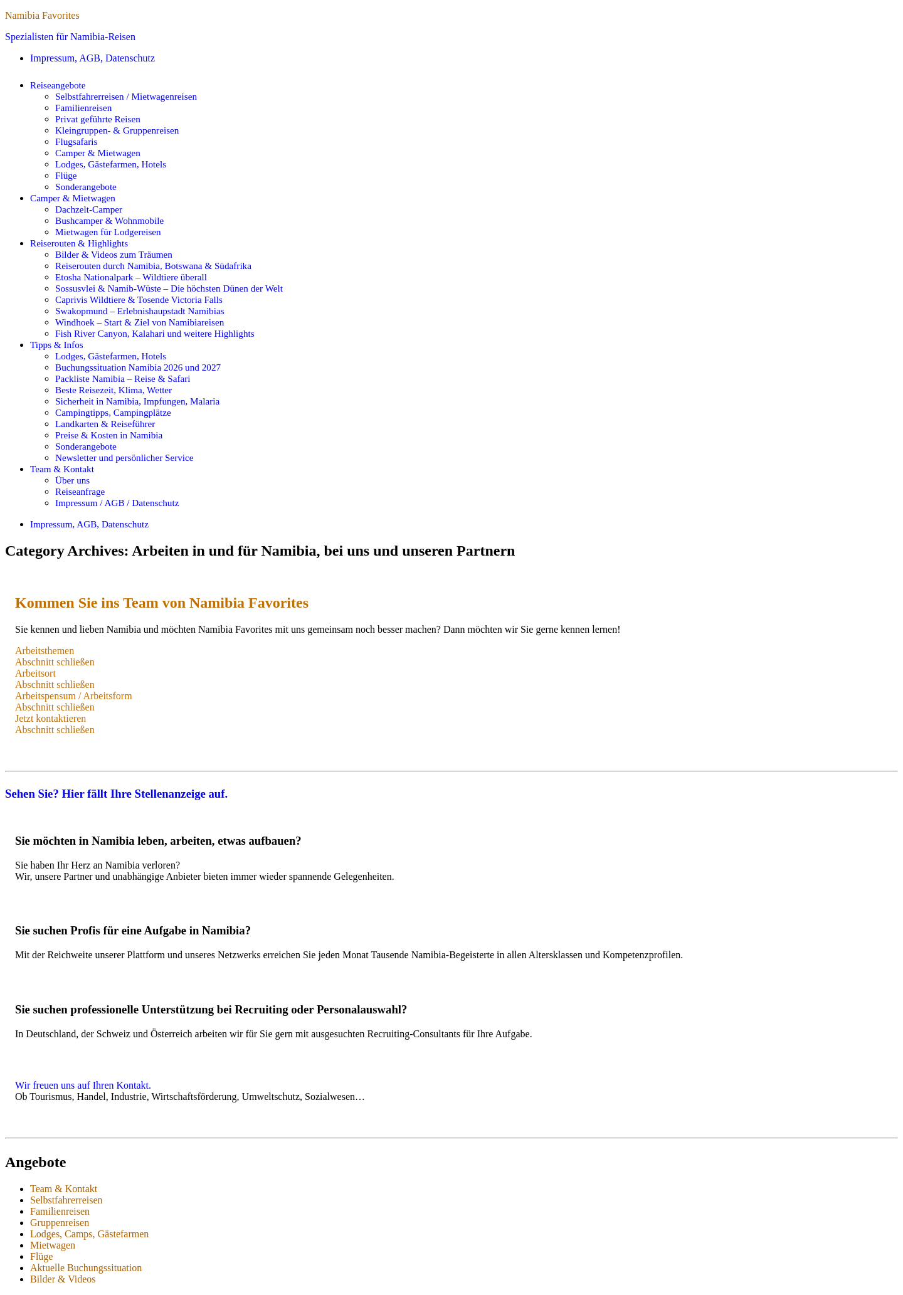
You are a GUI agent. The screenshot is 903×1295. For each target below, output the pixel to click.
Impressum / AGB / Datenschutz (117, 502)
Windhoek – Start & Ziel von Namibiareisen (139, 322)
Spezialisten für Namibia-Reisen (70, 36)
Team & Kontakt (62, 468)
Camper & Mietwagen (97, 152)
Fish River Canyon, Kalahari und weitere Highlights (155, 333)
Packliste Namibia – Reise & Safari (123, 378)
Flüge (66, 175)
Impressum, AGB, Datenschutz (92, 58)
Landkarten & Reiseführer (105, 423)
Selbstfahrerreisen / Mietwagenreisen (126, 96)
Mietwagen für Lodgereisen (108, 231)
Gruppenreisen (59, 1222)
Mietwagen (52, 1245)
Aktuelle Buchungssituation (86, 1267)
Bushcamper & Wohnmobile (109, 220)
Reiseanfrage (80, 491)
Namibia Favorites (42, 15)
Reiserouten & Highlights (79, 243)
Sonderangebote (86, 186)
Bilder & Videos (63, 1279)
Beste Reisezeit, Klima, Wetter (113, 389)
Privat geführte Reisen (97, 119)
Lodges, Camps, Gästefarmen (89, 1234)
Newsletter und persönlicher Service (124, 457)
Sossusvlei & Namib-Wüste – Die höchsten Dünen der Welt (169, 288)
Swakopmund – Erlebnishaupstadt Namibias (139, 310)
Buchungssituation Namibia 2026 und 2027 (138, 367)
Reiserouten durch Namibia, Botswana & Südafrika (153, 265)
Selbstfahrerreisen (66, 1200)
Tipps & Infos (56, 344)
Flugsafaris (76, 141)
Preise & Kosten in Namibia (108, 435)
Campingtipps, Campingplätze (113, 412)
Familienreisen (83, 107)
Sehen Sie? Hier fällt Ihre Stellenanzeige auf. (116, 793)
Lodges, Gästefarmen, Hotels (110, 164)
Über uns (72, 480)
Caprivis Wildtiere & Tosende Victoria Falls (139, 299)
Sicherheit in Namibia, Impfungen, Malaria (137, 401)
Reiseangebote (58, 85)
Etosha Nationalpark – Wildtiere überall (131, 277)
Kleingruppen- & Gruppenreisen (117, 130)
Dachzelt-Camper (88, 209)
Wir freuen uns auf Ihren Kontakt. (83, 1085)
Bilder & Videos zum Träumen (113, 254)
